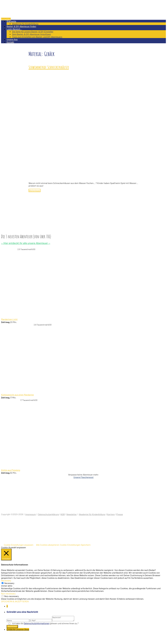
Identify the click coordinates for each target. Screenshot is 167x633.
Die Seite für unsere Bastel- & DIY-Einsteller (32, 31)
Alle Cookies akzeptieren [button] (47, 544)
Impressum (30, 514)
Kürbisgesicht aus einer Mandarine (17, 394)
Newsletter (71, 514)
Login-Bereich (14, 29)
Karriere (111, 514)
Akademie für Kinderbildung (25, 23)
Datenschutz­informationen (36, 623)
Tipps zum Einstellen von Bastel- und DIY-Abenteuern (37, 36)
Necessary (9, 583)
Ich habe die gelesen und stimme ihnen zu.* (45, 623)
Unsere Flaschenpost (83, 477)
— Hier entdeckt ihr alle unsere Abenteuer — (25, 243)
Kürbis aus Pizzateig (10, 470)
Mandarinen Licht (9, 319)
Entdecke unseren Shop (18, 629)
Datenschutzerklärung (48, 514)
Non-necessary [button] (8, 593)
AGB (63, 514)
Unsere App (12, 39)
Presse (119, 514)
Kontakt (10, 42)
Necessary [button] (6, 580)
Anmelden (6, 19)
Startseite (11, 21)
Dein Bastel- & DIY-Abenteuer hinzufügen (31, 34)
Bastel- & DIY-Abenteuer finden (21, 26)
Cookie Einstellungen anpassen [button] (18, 544)
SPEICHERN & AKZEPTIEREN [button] (15, 601)
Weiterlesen (34, 190)
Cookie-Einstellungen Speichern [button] (75, 544)
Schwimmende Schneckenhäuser (49, 67)
